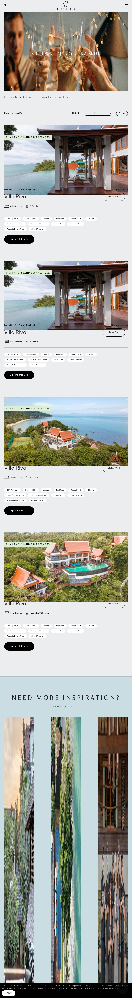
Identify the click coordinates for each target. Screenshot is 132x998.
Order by (76, 113)
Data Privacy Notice (80, 989)
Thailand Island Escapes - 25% (28, 137)
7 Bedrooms (13, 613)
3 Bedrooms (13, 206)
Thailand (30, 190)
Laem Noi (9, 190)
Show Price (114, 197)
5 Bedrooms (13, 478)
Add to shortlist (119, 190)
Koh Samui (20, 190)
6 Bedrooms (13, 342)
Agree (9, 993)
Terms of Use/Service (107, 989)
